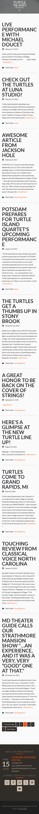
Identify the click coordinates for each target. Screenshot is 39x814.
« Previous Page (8, 724)
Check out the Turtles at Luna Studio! (17, 87)
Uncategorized (19, 363)
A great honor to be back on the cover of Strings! (19, 385)
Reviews (24, 197)
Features (17, 197)
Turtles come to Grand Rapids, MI (15, 479)
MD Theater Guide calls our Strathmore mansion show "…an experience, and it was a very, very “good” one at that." (19, 645)
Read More (8, 62)
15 (6, 764)
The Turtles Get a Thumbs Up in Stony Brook (19, 311)
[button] (19, 10)
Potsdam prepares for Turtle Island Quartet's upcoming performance (19, 226)
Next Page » (11, 729)
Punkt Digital (23, 809)
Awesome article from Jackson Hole (15, 145)
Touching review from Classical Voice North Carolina (19, 554)
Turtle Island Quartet (19, 4)
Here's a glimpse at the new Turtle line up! (17, 432)
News (16, 67)
